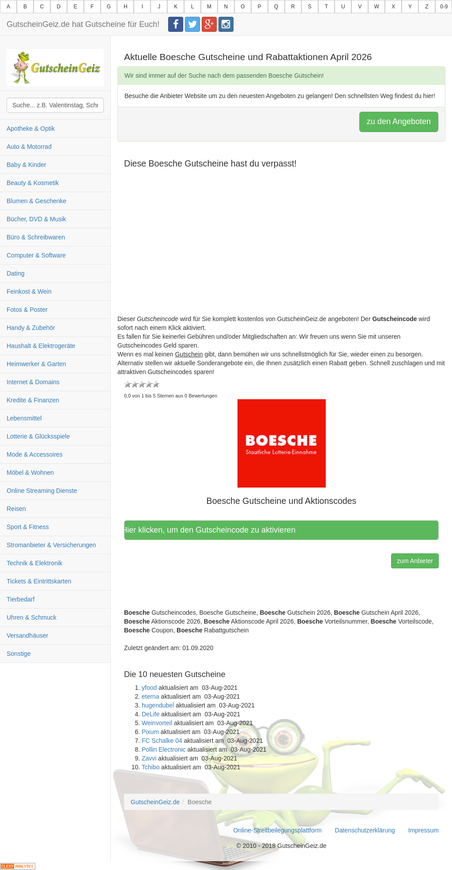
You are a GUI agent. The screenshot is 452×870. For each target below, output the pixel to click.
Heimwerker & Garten (36, 363)
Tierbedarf (20, 599)
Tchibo (150, 767)
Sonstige (18, 653)
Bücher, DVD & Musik (36, 219)
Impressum (423, 830)
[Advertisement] (281, 252)
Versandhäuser (27, 635)
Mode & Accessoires (35, 454)
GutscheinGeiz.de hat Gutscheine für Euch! (83, 24)
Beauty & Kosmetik (33, 182)
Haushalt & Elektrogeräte (41, 345)
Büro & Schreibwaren (36, 237)
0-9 (444, 7)
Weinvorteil (157, 722)
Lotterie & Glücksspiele (38, 436)
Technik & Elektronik (34, 563)
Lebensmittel (24, 418)
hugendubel (158, 705)
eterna (150, 696)
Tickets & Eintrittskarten (39, 581)
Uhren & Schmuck (31, 617)
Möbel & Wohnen (30, 472)
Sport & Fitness (28, 526)
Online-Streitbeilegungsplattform (278, 830)
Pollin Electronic (164, 749)
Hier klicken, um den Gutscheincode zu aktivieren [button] (212, 530)
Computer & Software (36, 255)
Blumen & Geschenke (36, 200)
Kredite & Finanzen (33, 400)
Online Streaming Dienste (42, 490)
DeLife (150, 714)
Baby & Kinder (26, 164)
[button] (281, 442)
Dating (15, 273)
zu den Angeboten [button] (399, 121)
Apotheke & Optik (31, 128)
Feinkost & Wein (29, 291)
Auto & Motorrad (29, 146)
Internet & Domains (33, 382)
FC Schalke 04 (162, 740)
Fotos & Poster (27, 309)
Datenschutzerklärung (365, 830)
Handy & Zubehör (31, 327)
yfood (149, 687)
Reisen (16, 508)
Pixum (150, 731)
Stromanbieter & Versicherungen (51, 544)
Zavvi (149, 758)
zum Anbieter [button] (415, 560)
